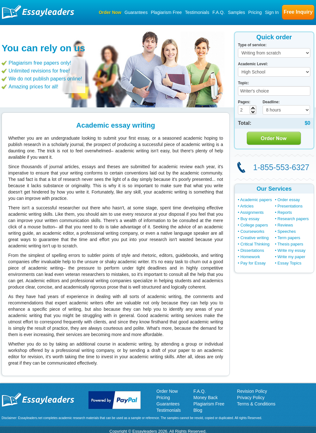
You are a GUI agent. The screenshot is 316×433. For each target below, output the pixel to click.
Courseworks (252, 231)
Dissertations (252, 250)
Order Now (110, 12)
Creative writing (254, 237)
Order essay (288, 199)
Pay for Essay (253, 263)
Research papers (293, 218)
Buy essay (249, 218)
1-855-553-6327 (281, 167)
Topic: (243, 83)
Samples (236, 12)
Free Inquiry (298, 12)
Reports (284, 212)
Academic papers (256, 199)
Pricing (255, 12)
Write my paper (291, 256)
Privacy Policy (250, 397)
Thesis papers (290, 244)
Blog (197, 410)
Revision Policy (252, 391)
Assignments (252, 212)
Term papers (288, 237)
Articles (247, 206)
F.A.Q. (218, 12)
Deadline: (271, 102)
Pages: (244, 102)
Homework (250, 256)
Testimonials (197, 12)
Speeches (286, 231)
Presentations (290, 206)
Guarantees (136, 12)
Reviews (285, 225)
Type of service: (252, 45)
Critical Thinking (255, 244)
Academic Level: (253, 64)
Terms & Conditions (256, 403)
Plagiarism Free (166, 12)
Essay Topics (289, 263)
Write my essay (291, 250)
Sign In (272, 12)
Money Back (205, 397)
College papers (254, 225)
